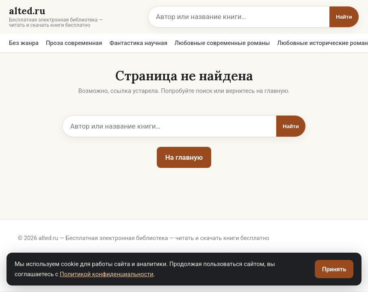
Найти (344, 17)
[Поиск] (238, 17)
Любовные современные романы (222, 43)
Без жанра (24, 43)
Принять (334, 269)
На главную (184, 157)
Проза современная (74, 43)
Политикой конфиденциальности (107, 274)
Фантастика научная (138, 43)
